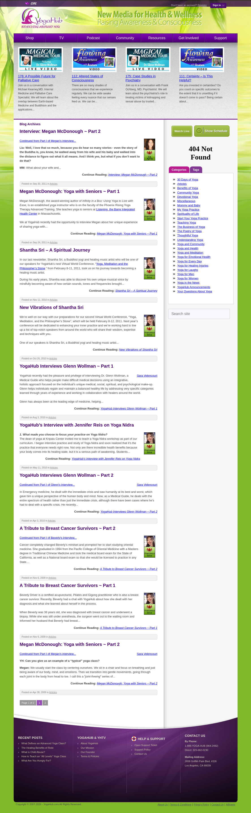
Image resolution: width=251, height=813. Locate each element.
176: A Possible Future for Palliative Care (37, 78)
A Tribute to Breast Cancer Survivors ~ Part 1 (68, 585)
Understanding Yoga (190, 240)
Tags (196, 169)
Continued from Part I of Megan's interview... (48, 140)
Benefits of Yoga (187, 188)
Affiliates (230, 804)
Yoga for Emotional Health (193, 257)
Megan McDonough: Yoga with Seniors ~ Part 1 (70, 191)
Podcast (93, 38)
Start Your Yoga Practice (192, 218)
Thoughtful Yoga (187, 235)
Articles (53, 184)
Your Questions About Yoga (194, 291)
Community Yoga (188, 192)
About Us (163, 804)
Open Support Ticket (146, 745)
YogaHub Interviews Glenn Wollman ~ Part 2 (67, 475)
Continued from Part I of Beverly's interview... (48, 537)
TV (61, 38)
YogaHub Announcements (193, 287)
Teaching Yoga (186, 222)
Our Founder (88, 752)
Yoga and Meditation (190, 252)
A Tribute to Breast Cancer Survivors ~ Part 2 (68, 528)
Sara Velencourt (147, 375)
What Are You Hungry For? (36, 760)
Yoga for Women (188, 278)
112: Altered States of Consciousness (87, 78)
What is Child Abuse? (33, 752)
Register (202, 5)
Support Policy (143, 749)
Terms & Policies (90, 756)
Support (220, 38)
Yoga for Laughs (187, 270)
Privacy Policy (201, 804)
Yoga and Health (187, 248)
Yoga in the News (188, 282)
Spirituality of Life (188, 214)
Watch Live (181, 131)
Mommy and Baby (188, 205)
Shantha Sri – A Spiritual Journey (55, 250)
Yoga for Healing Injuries (192, 265)
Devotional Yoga (187, 196)
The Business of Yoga (191, 227)
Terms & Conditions (180, 804)
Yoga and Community (191, 244)
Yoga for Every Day (189, 261)
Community (125, 38)
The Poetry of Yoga (189, 231)
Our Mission (87, 747)
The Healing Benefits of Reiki (37, 747)
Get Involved (189, 38)
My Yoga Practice (188, 209)
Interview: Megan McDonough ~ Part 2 (60, 131)
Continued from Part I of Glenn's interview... (47, 484)
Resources (156, 38)
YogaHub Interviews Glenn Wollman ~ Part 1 (67, 366)
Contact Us (141, 754)
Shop (30, 38)
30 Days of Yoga (187, 179)
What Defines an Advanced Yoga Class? (43, 743)
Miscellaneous (186, 201)
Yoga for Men (185, 274)
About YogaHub (89, 743)
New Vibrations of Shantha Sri (52, 307)
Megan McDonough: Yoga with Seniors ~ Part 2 (70, 644)
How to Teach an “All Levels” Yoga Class (43, 756)
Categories (179, 169)
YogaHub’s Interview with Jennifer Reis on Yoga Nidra (77, 425)
